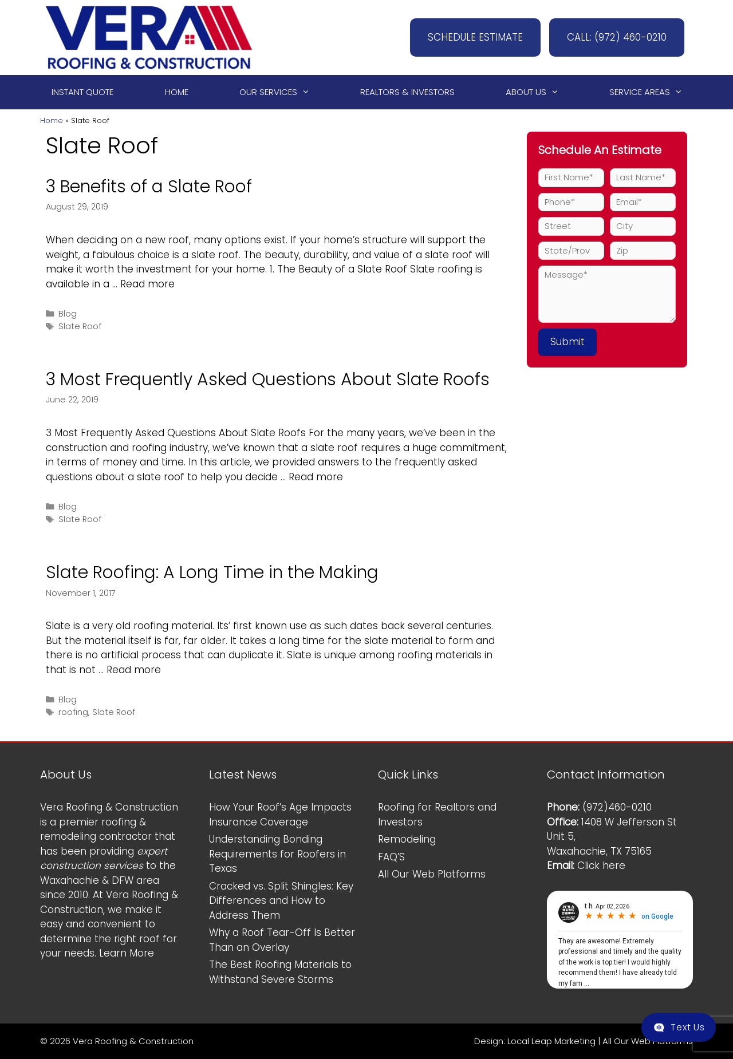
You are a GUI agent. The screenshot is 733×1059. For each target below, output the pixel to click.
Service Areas (651, 92)
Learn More (126, 953)
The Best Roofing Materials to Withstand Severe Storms (280, 972)
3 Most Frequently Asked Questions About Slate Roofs (268, 380)
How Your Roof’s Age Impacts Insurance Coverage (280, 814)
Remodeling (407, 839)
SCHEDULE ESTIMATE (475, 37)
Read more (147, 284)
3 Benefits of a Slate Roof (149, 187)
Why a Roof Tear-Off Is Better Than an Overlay (282, 940)
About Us (537, 92)
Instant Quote (82, 92)
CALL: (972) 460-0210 (617, 37)
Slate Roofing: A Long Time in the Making (212, 572)
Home (176, 92)
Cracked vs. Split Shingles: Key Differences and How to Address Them (281, 900)
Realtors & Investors (407, 92)
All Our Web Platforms (432, 874)
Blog (67, 313)
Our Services (279, 92)
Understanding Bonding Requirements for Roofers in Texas (277, 853)
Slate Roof (79, 326)
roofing (73, 712)
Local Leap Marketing (551, 1041)
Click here (601, 865)
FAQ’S (391, 857)
